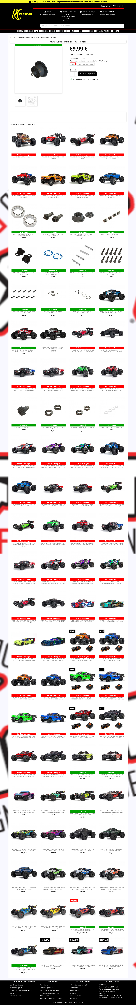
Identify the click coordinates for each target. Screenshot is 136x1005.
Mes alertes (74, 998)
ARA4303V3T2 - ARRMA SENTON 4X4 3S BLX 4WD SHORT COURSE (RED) (53, 389)
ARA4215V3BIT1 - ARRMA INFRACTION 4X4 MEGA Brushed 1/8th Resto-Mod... (82, 621)
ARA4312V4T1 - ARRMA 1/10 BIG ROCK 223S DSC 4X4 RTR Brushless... (82, 849)
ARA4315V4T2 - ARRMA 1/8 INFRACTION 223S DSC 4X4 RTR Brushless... (53, 965)
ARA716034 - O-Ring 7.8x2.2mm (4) (111, 427)
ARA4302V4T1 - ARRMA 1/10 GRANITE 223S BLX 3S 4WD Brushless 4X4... (111, 312)
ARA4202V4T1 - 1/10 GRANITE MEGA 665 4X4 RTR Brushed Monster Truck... (53, 888)
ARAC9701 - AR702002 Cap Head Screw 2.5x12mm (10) (112, 273)
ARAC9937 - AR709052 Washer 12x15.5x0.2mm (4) (82, 312)
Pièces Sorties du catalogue (49, 990)
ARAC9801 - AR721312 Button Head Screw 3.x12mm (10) (24, 312)
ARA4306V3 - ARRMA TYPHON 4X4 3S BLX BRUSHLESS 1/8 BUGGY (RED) (82, 350)
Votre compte (83, 981)
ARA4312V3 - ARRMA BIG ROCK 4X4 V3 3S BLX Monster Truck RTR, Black (111, 350)
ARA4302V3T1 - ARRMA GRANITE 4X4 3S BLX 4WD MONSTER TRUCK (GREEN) (82, 389)
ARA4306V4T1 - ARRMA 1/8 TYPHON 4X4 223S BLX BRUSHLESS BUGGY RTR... (53, 811)
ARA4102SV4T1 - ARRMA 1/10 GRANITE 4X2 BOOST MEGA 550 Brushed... (82, 659)
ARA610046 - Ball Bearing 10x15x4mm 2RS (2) (82, 427)
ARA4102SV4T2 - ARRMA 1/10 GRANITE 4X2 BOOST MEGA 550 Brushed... (112, 659)
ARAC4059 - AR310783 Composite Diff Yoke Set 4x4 (23, 273)
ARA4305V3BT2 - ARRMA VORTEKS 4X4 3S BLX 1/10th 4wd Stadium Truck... (82, 582)
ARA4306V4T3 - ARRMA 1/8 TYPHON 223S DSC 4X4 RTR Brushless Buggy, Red (111, 929)
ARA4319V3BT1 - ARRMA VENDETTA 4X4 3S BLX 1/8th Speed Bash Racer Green (24, 659)
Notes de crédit (75, 990)
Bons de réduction (76, 996)
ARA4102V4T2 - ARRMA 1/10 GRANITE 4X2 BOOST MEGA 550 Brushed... (53, 698)
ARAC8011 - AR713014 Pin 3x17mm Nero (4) (82, 273)
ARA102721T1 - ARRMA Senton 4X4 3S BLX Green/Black (82, 196)
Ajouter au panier (87, 74)
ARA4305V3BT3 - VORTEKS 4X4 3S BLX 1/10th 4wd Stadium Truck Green (111, 582)
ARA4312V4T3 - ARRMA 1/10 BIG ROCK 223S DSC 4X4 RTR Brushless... (24, 888)
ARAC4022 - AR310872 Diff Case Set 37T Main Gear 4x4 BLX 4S (82, 234)
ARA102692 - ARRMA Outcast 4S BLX (24, 157)
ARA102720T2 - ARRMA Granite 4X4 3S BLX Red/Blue (24, 196)
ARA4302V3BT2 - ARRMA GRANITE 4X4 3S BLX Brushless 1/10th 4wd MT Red (82, 543)
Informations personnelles (79, 985)
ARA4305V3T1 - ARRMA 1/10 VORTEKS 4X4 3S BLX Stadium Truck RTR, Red (24, 466)
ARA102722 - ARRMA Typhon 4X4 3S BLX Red (82, 157)
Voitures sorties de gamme (49, 993)
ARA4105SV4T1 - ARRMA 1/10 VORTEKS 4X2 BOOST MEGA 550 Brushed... (82, 736)
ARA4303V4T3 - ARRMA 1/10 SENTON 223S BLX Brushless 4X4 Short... (24, 811)
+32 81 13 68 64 (115, 995)
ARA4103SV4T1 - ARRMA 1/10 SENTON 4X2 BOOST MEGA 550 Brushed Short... (82, 698)
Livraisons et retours (17, 985)
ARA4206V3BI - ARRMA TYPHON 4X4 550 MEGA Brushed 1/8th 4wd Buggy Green (111, 505)
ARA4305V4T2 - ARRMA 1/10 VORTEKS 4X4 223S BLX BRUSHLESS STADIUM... (24, 849)
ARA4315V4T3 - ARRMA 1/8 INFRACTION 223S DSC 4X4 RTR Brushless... (82, 965)
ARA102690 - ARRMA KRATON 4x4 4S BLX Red (53, 157)
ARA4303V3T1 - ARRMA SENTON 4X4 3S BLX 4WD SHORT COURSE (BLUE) (24, 389)
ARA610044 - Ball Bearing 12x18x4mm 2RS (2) (53, 427)
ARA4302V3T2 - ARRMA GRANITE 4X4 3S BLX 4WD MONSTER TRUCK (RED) (112, 389)
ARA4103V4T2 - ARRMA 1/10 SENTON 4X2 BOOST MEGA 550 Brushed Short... (53, 736)
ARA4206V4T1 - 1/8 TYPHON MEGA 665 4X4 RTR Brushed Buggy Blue (24, 927)
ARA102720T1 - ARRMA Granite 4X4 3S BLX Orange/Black (111, 157)
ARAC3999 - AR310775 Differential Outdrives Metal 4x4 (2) (53, 234)
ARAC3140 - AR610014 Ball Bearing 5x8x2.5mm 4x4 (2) (23, 234)
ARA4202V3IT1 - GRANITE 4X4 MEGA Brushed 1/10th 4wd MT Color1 (24, 505)
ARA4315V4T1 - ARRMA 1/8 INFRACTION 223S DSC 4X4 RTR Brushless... (111, 965)
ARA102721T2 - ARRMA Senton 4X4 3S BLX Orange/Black (53, 196)
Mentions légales (16, 988)
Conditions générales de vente (20, 990)
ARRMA (20, 31)
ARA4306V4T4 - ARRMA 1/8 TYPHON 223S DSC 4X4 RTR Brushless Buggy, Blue (24, 969)
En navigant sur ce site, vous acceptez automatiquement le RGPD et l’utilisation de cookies (69, 2)
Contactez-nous (15, 996)
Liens (117, 31)
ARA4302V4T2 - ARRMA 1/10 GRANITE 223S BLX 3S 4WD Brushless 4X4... (23, 350)
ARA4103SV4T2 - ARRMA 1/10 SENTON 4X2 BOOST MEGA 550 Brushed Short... (112, 698)
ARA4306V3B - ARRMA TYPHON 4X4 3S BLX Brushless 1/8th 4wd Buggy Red (24, 621)
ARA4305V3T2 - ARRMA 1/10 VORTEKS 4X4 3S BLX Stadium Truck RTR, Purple (53, 466)
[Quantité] (72, 73)
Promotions (44, 985)
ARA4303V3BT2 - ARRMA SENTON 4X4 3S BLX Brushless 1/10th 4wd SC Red (24, 582)
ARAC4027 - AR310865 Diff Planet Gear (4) (111, 234)
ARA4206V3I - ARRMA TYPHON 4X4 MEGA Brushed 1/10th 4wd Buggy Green (24, 544)
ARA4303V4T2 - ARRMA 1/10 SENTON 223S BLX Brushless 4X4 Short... (111, 775)
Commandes (74, 988)
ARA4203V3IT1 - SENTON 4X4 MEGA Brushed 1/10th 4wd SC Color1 (82, 505)
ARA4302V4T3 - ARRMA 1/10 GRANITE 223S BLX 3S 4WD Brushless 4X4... (53, 348)
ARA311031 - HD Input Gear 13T (24, 427)
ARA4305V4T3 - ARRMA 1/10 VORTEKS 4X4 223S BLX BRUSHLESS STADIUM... (53, 849)
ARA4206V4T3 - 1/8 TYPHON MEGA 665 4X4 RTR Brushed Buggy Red (82, 929)
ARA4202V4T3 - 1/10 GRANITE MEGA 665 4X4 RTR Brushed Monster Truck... (111, 888)
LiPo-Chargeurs (41, 31)
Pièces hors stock (46, 996)
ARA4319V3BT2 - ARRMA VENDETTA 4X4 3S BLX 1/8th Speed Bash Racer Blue (53, 659)
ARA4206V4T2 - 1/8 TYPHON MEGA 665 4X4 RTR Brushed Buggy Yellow (53, 927)
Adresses (73, 993)
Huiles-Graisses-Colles (59, 31)
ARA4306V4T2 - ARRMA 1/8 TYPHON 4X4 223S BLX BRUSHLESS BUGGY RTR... (82, 814)
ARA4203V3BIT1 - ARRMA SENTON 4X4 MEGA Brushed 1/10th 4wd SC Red (53, 505)
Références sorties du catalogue (51, 998)
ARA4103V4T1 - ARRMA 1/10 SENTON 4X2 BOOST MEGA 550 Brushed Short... (24, 736)
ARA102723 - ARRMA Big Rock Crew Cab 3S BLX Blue (112, 196)
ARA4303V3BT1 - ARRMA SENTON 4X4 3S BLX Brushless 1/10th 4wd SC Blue (111, 543)
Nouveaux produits (46, 988)
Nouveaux (98, 31)
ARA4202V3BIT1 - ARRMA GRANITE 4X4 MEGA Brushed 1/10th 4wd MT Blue (112, 466)
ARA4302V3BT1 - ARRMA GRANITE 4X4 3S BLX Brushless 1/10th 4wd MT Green (53, 543)
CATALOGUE (28, 31)
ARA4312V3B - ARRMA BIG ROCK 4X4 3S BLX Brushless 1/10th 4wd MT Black (53, 621)
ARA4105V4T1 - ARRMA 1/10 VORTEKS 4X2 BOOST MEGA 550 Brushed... (24, 775)
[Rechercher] (82, 26)
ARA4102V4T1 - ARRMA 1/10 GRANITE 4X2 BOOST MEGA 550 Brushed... (23, 698)
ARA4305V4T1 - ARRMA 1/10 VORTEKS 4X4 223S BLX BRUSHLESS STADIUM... (111, 811)
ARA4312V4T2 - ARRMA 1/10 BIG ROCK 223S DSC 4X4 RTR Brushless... (111, 849)
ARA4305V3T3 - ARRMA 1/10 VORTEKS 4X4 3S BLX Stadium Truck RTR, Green (82, 466)
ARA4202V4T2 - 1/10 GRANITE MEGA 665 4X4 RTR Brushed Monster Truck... (82, 888)
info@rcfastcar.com (116, 997)
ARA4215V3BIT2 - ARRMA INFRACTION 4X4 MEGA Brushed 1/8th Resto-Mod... (112, 621)
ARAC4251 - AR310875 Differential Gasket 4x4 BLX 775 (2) (53, 273)
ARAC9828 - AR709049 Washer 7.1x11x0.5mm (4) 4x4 (53, 312)
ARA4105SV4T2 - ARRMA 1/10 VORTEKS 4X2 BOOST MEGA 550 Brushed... (112, 736)
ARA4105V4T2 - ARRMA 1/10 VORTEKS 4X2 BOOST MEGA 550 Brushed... (53, 775)
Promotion (108, 31)
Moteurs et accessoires (82, 31)
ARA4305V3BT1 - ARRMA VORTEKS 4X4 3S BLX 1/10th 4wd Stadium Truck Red (53, 582)
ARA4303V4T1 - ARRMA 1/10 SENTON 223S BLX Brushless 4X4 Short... (82, 775)
